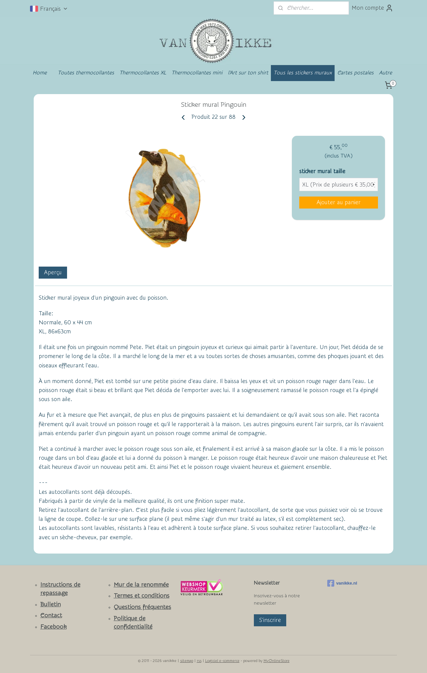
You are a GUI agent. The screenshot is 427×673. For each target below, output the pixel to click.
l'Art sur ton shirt (248, 73)
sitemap (186, 661)
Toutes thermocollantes (86, 73)
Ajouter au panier (339, 202)
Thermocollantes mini (197, 73)
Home (40, 73)
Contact (51, 615)
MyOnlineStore (277, 661)
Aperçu (53, 272)
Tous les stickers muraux (303, 73)
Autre (385, 73)
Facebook (53, 626)
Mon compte (372, 8)
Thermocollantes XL (142, 73)
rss (199, 661)
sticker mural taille (322, 171)
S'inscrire (270, 620)
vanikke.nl (342, 583)
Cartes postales (355, 73)
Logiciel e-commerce (222, 661)
